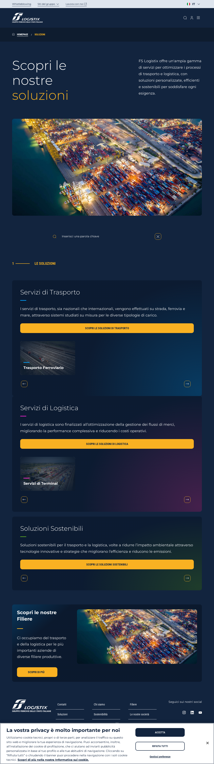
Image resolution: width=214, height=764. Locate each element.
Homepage (22, 34)
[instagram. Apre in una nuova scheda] (184, 712)
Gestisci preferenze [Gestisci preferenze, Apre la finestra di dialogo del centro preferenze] (160, 756)
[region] (107, 743)
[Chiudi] (207, 743)
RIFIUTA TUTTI (160, 746)
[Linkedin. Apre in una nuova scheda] (192, 712)
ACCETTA (160, 732)
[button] (107, 328)
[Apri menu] (198, 18)
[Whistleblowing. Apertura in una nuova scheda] (25, 4)
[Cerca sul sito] (185, 18)
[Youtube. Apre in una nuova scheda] (200, 712)
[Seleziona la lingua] (193, 4)
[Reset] (158, 236)
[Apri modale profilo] (192, 18)
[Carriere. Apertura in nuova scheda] (79, 4)
